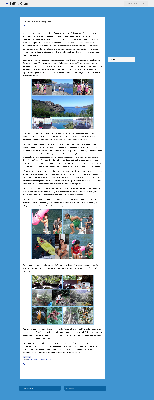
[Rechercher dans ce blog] (138, 3)
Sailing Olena (19, 3)
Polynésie (27, 357)
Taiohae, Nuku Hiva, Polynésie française (41, 359)
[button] (24, 26)
